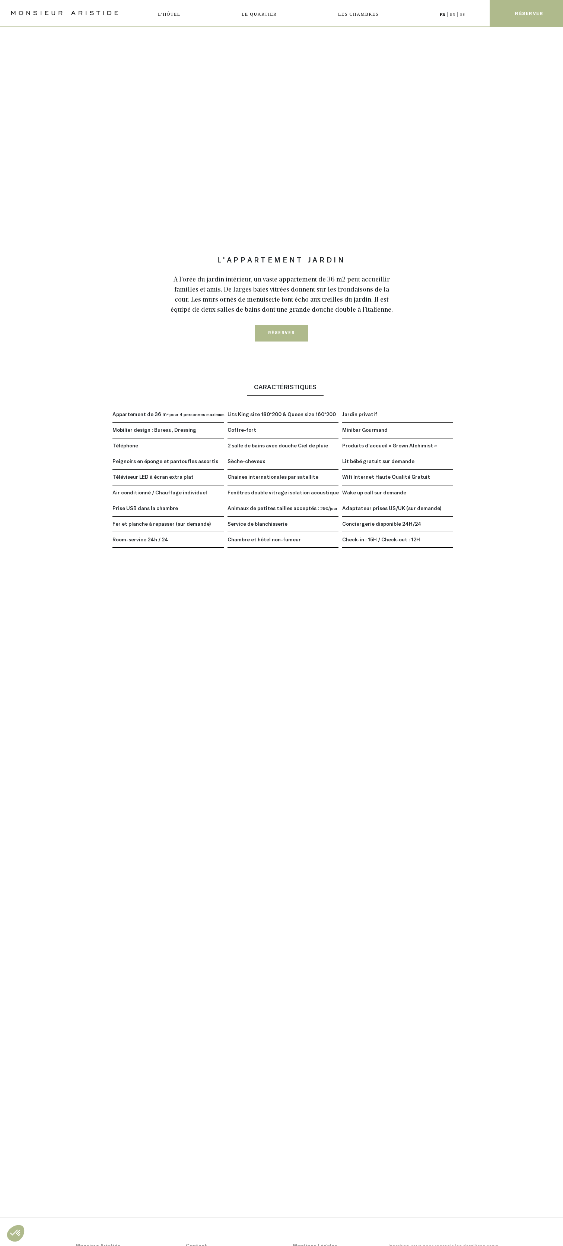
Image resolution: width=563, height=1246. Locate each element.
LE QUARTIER (259, 14)
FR (443, 14)
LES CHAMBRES (358, 14)
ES (462, 14)
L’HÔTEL (169, 14)
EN (453, 14)
